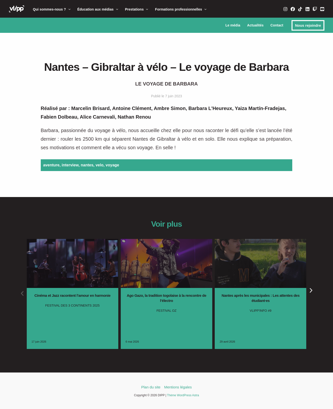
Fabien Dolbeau (59, 117)
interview (70, 165)
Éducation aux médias (97, 9)
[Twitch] (315, 9)
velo (99, 165)
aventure (51, 165)
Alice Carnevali (97, 117)
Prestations (136, 9)
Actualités (255, 25)
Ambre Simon (170, 108)
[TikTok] (300, 9)
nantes (87, 165)
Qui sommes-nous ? (51, 9)
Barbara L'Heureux (210, 108)
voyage (112, 165)
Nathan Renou (134, 117)
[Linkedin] (307, 9)
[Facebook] (293, 9)
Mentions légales (178, 387)
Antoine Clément (131, 108)
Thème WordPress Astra (183, 395)
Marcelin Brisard (90, 108)
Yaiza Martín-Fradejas (260, 108)
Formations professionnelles (181, 9)
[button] (68, 9)
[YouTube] (322, 9)
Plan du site (150, 387)
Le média (232, 25)
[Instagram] (285, 9)
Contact (276, 25)
